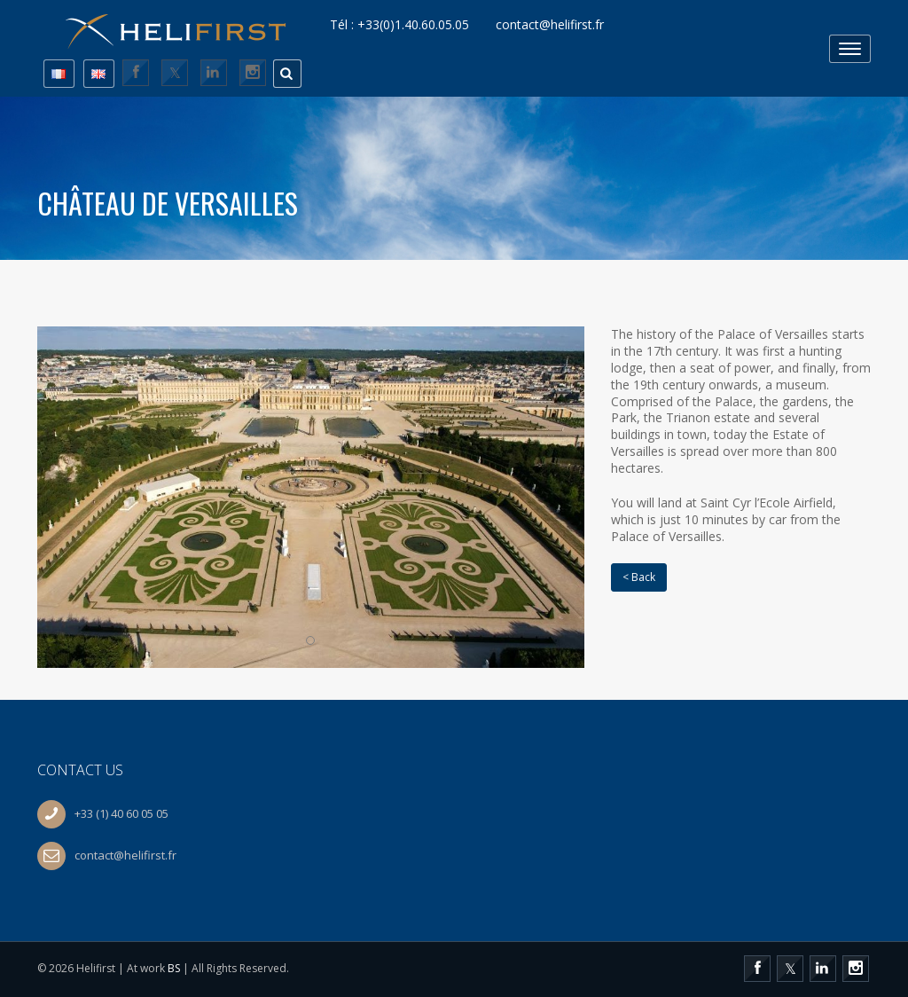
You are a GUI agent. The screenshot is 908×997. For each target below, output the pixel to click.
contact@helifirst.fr (550, 25)
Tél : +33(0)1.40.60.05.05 (399, 25)
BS (174, 968)
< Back (638, 577)
